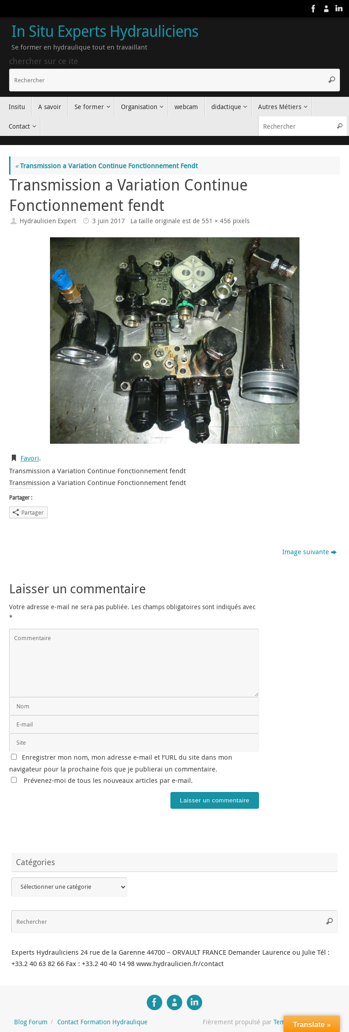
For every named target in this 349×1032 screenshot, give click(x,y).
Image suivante (309, 551)
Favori (29, 457)
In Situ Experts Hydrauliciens (104, 31)
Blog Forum (31, 1022)
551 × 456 (216, 221)
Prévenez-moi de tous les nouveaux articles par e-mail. (108, 780)
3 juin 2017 (108, 221)
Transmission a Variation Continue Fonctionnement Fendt (106, 165)
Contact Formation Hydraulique (102, 1022)
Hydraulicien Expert (48, 221)
